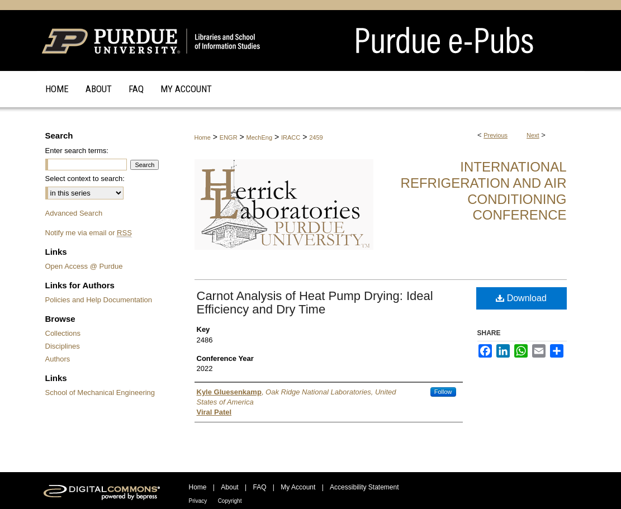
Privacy (198, 501)
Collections (63, 333)
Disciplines (62, 346)
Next (533, 135)
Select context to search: (85, 178)
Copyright (230, 501)
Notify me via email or (88, 233)
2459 (316, 137)
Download (521, 298)
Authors (57, 359)
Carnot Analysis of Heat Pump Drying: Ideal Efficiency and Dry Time (315, 302)
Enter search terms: (76, 150)
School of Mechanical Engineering (100, 392)
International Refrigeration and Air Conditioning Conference (484, 190)
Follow (443, 391)
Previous (495, 135)
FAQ (259, 487)
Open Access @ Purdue (84, 266)
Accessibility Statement (364, 487)
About (229, 487)
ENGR (229, 137)
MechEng (259, 137)
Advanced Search (74, 213)
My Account (298, 487)
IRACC (290, 137)
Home (203, 137)
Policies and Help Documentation (99, 300)
